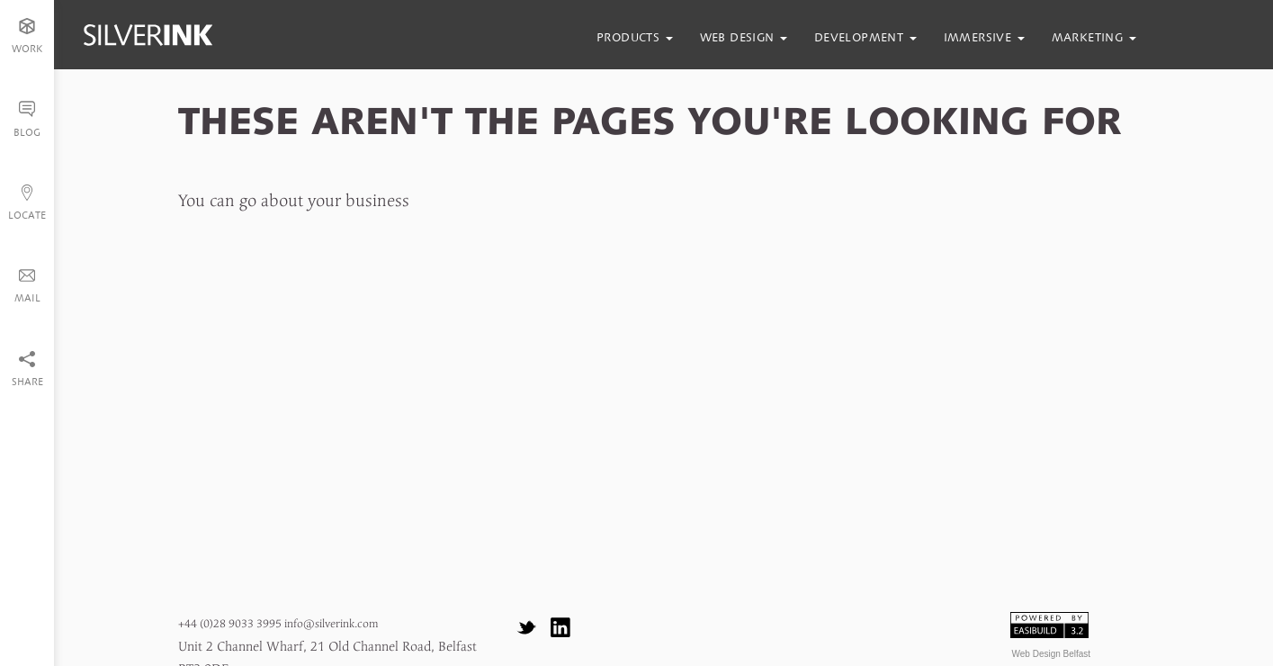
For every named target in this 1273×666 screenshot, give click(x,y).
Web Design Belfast (1051, 654)
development (865, 37)
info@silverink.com (331, 624)
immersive (984, 37)
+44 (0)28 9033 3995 (230, 624)
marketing (1094, 37)
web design (743, 37)
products (634, 37)
